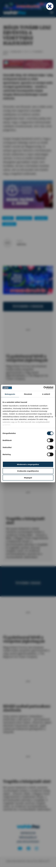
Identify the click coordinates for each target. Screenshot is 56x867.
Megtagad (28, 478)
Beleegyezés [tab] (10, 394)
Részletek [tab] (28, 394)
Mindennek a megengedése (28, 464)
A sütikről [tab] (46, 394)
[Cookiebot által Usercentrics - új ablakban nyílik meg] (43, 387)
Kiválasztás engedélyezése (28, 471)
